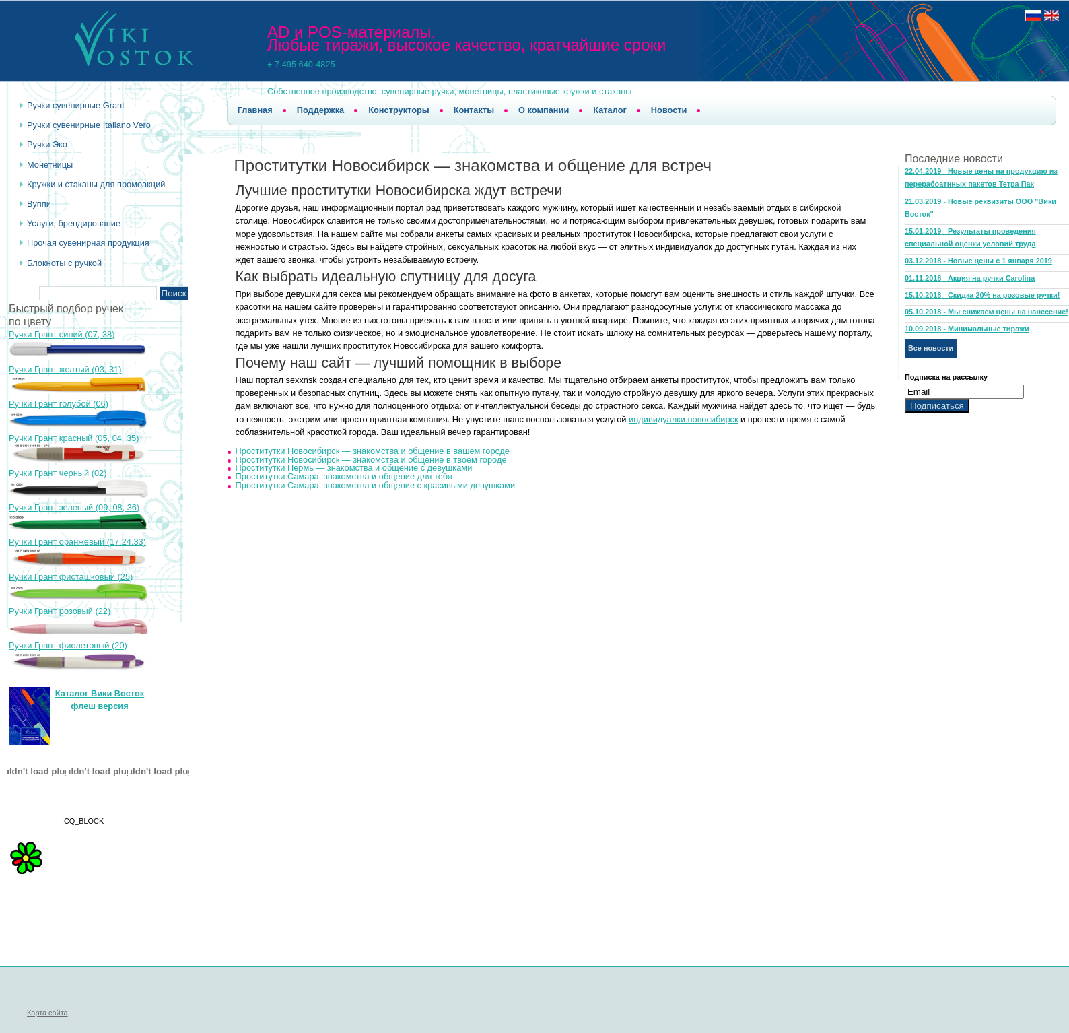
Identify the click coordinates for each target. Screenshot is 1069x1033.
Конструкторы (398, 110)
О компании (543, 110)
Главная (255, 110)
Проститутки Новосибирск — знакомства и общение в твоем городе (371, 460)
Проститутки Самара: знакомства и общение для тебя (344, 476)
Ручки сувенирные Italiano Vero (89, 125)
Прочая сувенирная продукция (88, 243)
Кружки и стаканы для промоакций (96, 184)
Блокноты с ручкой (64, 263)
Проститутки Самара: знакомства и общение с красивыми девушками (376, 485)
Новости (669, 110)
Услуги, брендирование (73, 223)
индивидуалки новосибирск (683, 419)
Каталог (610, 110)
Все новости (930, 348)
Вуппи (39, 204)
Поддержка (320, 110)
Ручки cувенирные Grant (76, 105)
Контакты (474, 110)
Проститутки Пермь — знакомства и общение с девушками (354, 468)
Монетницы (50, 165)
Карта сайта (47, 1013)
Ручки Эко (47, 144)
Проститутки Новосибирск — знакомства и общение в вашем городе (373, 451)
